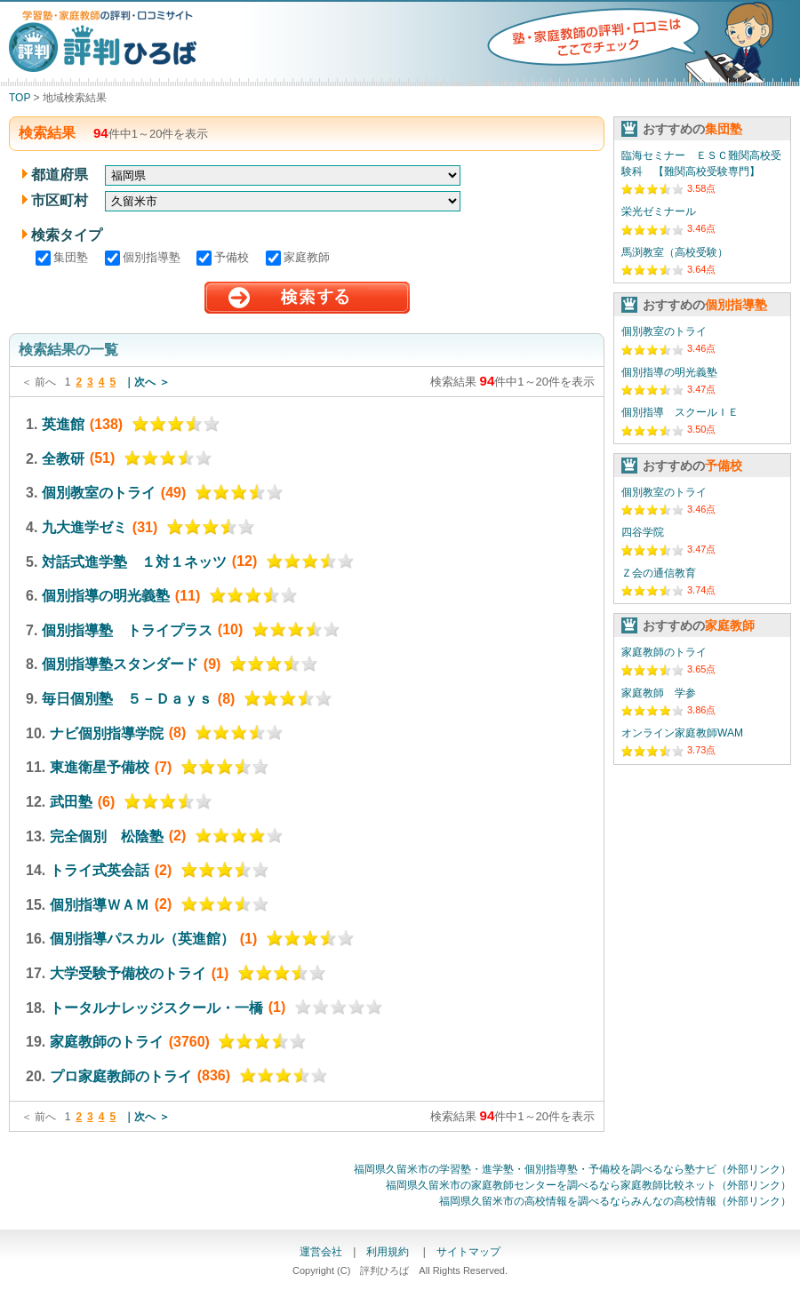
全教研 (63, 458)
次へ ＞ (151, 382)
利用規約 (389, 1252)
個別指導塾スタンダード (120, 664)
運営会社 (321, 1252)
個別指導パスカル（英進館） (142, 938)
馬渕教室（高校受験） (674, 252)
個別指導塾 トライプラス (127, 629)
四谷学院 (642, 532)
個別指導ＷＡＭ (99, 904)
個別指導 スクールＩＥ (680, 412)
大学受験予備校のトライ (128, 973)
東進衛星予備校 (99, 767)
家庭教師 (298, 257)
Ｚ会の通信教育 (658, 573)
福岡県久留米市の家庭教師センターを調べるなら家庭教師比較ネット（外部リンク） (588, 1185)
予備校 (224, 257)
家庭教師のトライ (107, 1041)
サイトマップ (468, 1252)
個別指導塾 (144, 257)
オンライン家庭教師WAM (682, 733)
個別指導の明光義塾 (106, 595)
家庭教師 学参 (658, 693)
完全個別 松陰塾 (107, 835)
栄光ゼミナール (658, 211)
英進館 (63, 424)
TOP (19, 98)
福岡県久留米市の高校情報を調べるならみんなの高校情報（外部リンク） (615, 1201)
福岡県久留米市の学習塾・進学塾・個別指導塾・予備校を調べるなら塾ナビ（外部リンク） (572, 1169)
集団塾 (64, 257)
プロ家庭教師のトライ (121, 1075)
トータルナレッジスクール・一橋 (156, 1007)
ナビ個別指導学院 (107, 732)
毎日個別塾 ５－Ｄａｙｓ (127, 698)
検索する (307, 298)
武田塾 (71, 801)
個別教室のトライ (99, 492)
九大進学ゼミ (84, 527)
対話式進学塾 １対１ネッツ (134, 561)
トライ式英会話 (99, 870)
